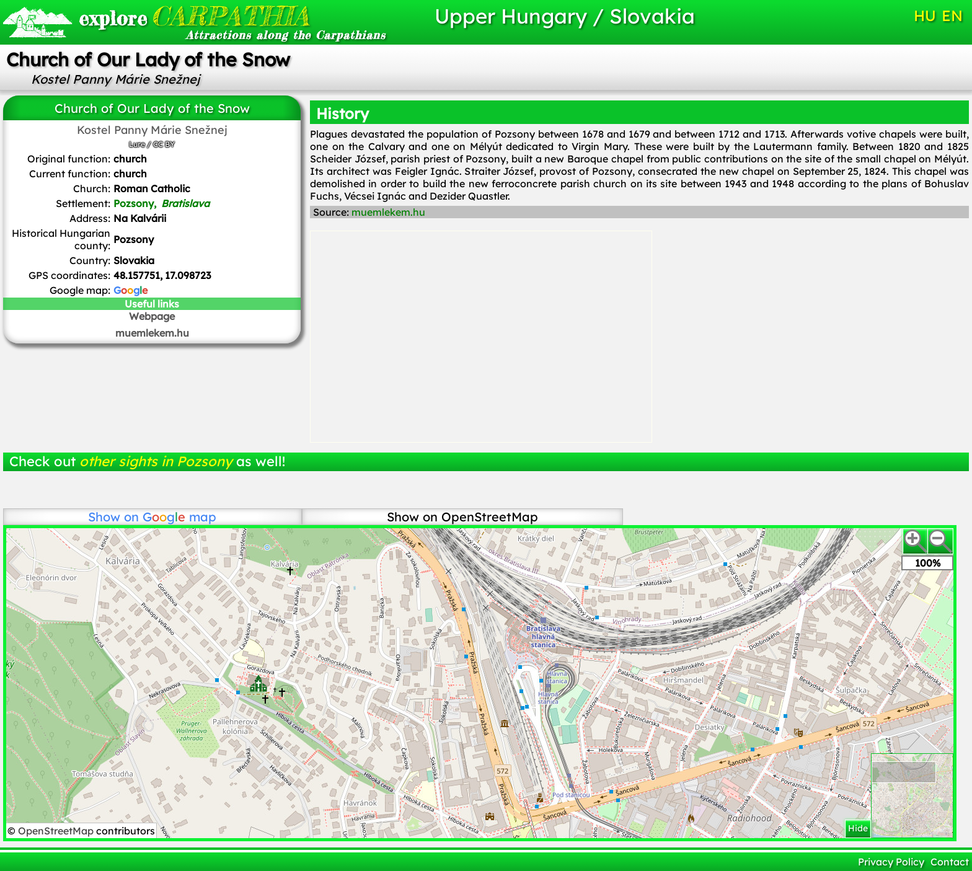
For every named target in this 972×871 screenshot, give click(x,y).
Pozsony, (161, 203)
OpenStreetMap (57, 831)
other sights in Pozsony (155, 461)
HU (925, 15)
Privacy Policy (891, 862)
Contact (949, 862)
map (179, 516)
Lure (137, 144)
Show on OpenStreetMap (462, 516)
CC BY (164, 144)
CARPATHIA (194, 16)
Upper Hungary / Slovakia (565, 16)
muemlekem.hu (152, 333)
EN (952, 15)
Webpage (152, 316)
